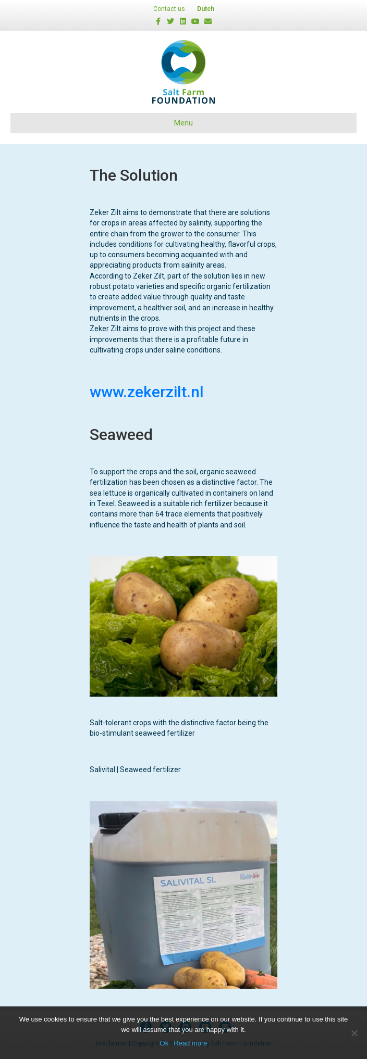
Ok (164, 1043)
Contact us (169, 8)
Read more (190, 1043)
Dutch (205, 8)
